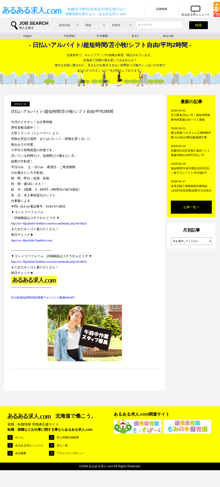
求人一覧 (20, 466)
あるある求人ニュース (90, 457)
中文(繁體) (102, 53)
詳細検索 (140, 26)
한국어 (135, 53)
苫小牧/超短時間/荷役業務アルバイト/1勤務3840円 (47, 315)
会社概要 (52, 466)
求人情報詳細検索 (57, 454)
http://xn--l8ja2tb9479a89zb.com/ (34, 258)
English (27, 53)
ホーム (19, 454)
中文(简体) (69, 53)
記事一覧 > (191, 221)
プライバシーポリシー (90, 469)
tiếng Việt (168, 53)
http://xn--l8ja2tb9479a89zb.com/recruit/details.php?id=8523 (52, 241)
